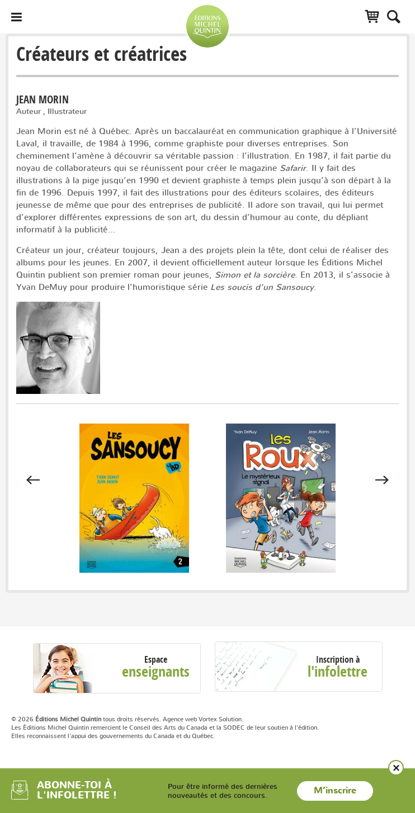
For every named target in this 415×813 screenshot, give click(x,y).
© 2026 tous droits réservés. (86, 719)
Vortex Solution (220, 719)
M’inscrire (335, 791)
